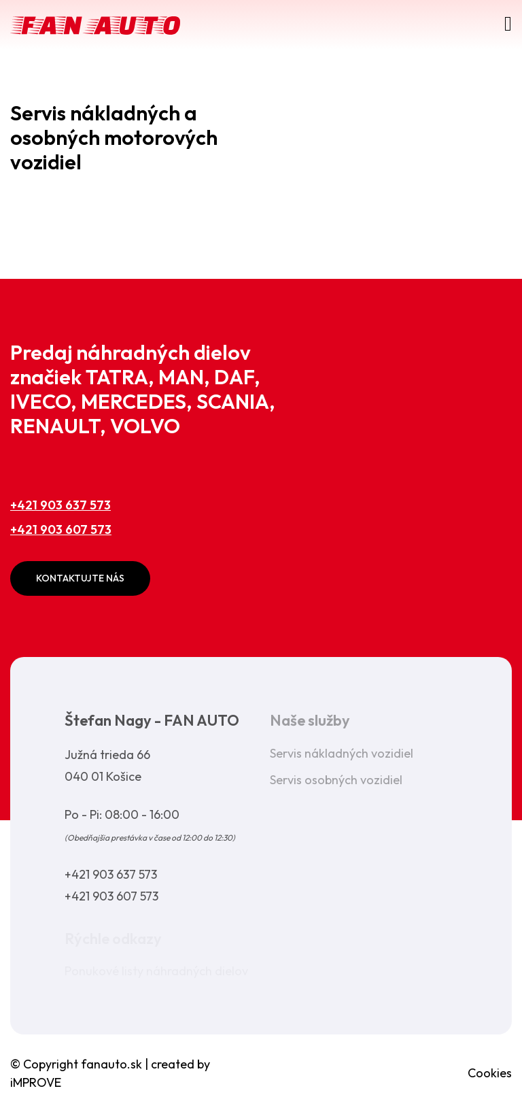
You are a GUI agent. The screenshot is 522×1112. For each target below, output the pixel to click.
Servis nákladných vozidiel (341, 753)
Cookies (490, 1073)
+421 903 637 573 (60, 505)
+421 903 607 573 (60, 529)
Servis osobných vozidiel (336, 780)
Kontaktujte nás (80, 578)
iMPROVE (35, 1082)
